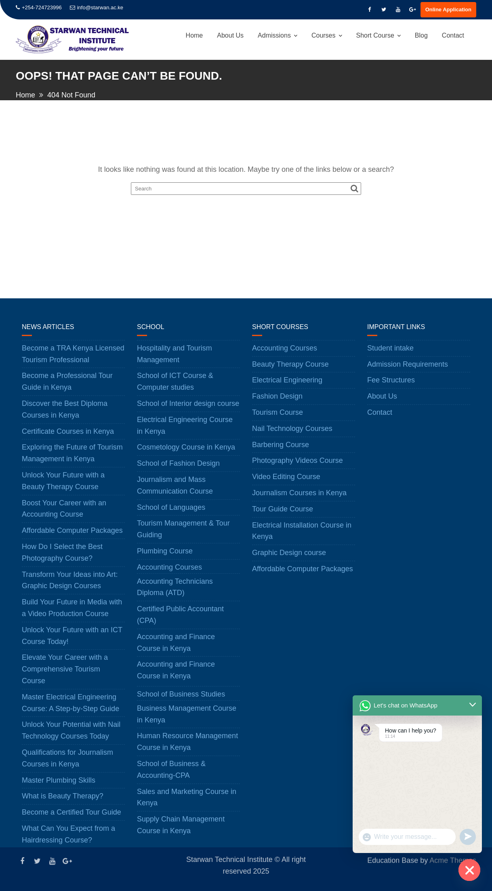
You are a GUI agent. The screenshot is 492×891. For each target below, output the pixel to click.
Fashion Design (277, 402)
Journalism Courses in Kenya (299, 498)
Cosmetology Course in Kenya (186, 453)
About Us (230, 35)
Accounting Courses (169, 573)
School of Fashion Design (178, 469)
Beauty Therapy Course (290, 370)
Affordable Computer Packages (72, 536)
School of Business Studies (181, 700)
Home (194, 35)
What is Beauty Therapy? (62, 802)
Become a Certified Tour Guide (71, 818)
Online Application (448, 9)
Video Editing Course (286, 482)
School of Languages (171, 513)
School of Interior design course (188, 409)
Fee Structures (391, 386)
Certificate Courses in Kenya (68, 437)
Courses (323, 35)
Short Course (375, 35)
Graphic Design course (289, 558)
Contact (453, 35)
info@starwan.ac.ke (96, 7)
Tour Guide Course (282, 515)
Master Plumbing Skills (58, 786)
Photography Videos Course (297, 466)
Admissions (274, 35)
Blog (421, 35)
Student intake (390, 354)
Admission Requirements (407, 370)
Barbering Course (280, 450)
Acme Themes (452, 860)
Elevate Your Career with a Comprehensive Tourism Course (65, 675)
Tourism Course (277, 418)
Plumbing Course (165, 557)
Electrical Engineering (287, 386)
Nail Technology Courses (292, 434)
